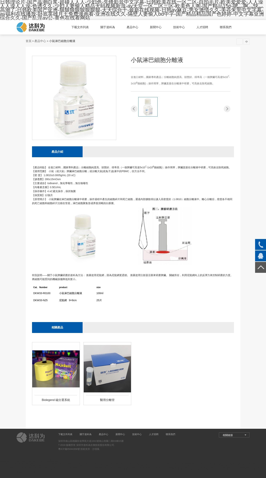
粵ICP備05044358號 (69, 449)
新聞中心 (156, 27)
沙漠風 (95, 449)
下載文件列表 (80, 27)
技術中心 (179, 27)
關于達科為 (107, 27)
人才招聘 (202, 27)
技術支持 (85, 449)
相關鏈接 (228, 435)
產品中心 (132, 27)
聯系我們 (225, 27)
